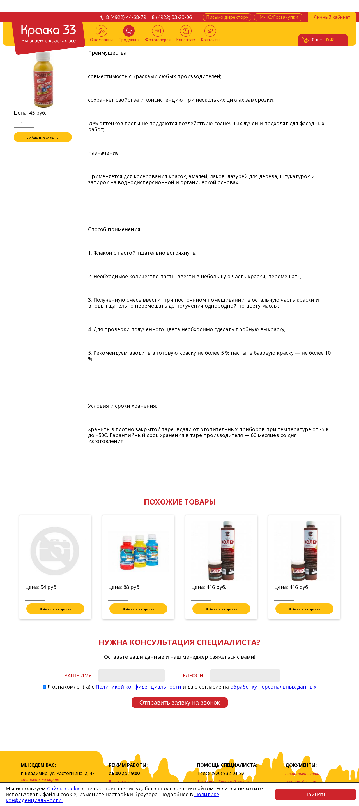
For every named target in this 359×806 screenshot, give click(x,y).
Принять (315, 794)
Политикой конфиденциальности (138, 687)
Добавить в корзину (43, 137)
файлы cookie (64, 788)
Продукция (128, 33)
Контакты (210, 33)
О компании (101, 33)
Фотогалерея (158, 33)
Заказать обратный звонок (223, 781)
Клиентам (185, 33)
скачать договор (301, 781)
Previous (9, 568)
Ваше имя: (78, 675)
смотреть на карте (40, 779)
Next (349, 568)
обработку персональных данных (273, 687)
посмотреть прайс (303, 773)
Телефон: (192, 675)
